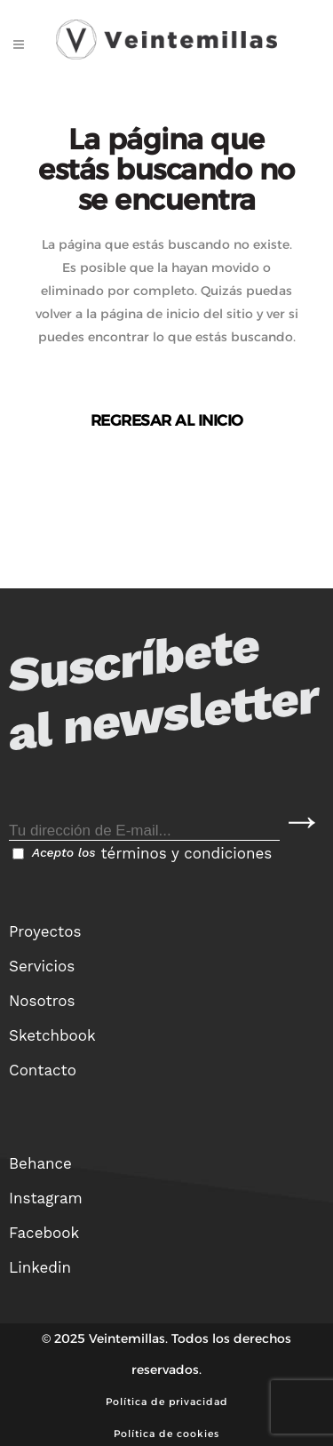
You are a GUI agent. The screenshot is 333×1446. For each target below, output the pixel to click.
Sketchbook (52, 1035)
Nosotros (42, 1001)
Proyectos (45, 931)
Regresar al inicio (167, 420)
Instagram (46, 1198)
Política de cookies (166, 1433)
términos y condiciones (186, 853)
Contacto (42, 1070)
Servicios (42, 966)
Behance (40, 1163)
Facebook (44, 1233)
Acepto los (142, 853)
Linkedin (40, 1267)
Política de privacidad (167, 1401)
